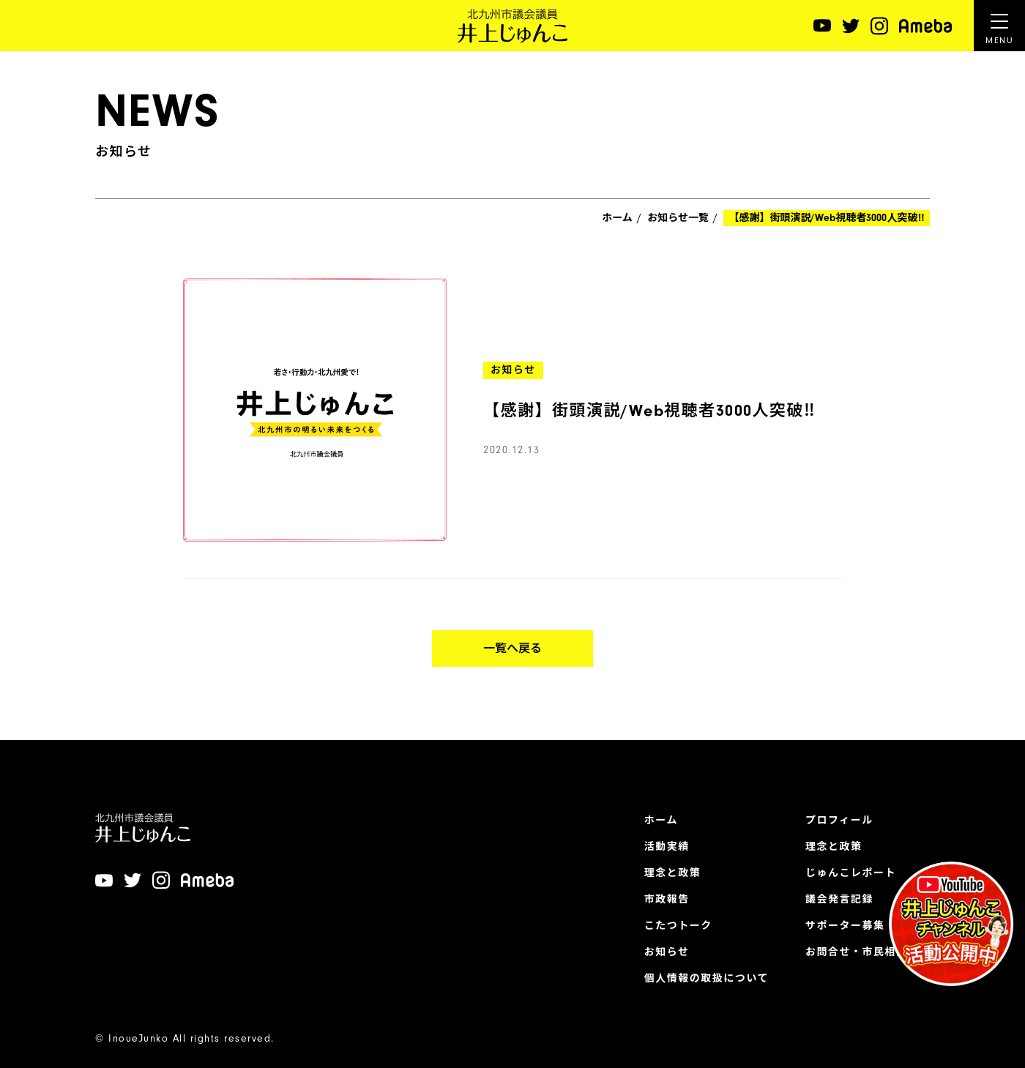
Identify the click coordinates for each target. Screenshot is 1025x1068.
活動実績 (667, 847)
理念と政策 (672, 873)
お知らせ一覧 (678, 218)
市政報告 (667, 899)
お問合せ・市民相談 (856, 952)
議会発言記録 (839, 899)
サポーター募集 (845, 926)
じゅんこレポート (850, 873)
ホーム (617, 218)
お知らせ (667, 952)
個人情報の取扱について (706, 979)
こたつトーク (678, 926)
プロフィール (839, 820)
